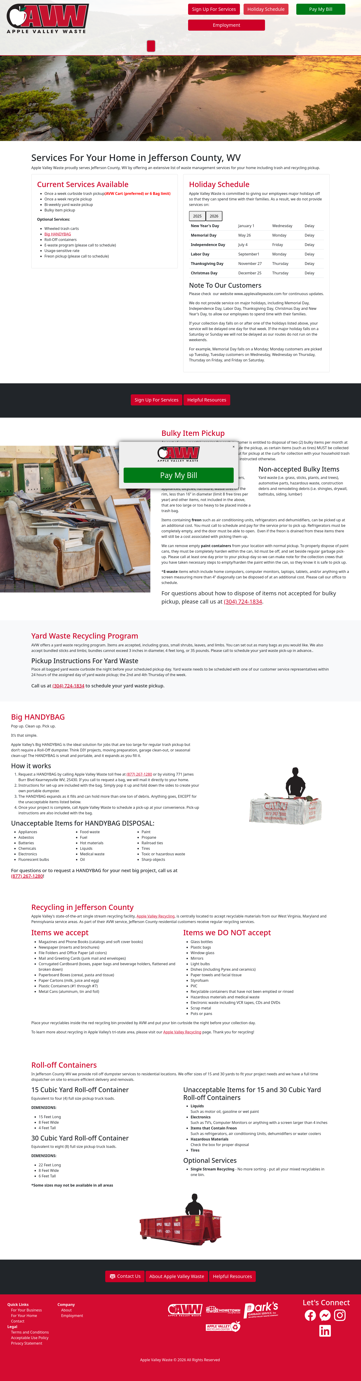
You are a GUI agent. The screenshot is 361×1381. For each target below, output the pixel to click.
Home (32, 37)
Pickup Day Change (316, 37)
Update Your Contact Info (261, 37)
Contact (17, 1321)
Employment (226, 25)
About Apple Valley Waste (176, 1279)
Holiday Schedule (266, 9)
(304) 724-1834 (246, 604)
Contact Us (214, 37)
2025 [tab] (197, 216)
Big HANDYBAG (57, 234)
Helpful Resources (206, 400)
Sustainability (149, 37)
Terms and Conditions (30, 1332)
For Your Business (107, 37)
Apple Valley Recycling (156, 916)
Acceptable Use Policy (29, 1337)
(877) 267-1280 (142, 777)
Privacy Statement (26, 1343)
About (66, 1310)
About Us (183, 37)
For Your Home (63, 37)
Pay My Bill (320, 9)
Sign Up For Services (214, 9)
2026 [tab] (214, 216)
